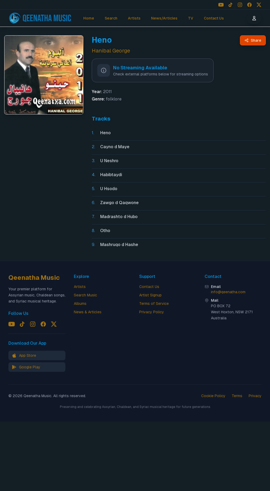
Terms (237, 396)
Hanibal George (111, 51)
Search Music (85, 295)
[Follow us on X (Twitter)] (259, 4)
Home (88, 18)
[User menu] (254, 18)
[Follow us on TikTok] (230, 4)
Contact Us (214, 18)
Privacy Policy (151, 312)
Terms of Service (154, 303)
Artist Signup (150, 295)
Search (111, 18)
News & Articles (88, 312)
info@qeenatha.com (228, 292)
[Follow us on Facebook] (249, 4)
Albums (80, 303)
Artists (134, 18)
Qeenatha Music (34, 277)
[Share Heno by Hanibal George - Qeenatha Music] (253, 40)
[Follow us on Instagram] (240, 4)
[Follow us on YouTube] (221, 4)
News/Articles (164, 18)
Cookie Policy (213, 396)
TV (190, 18)
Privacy (255, 396)
